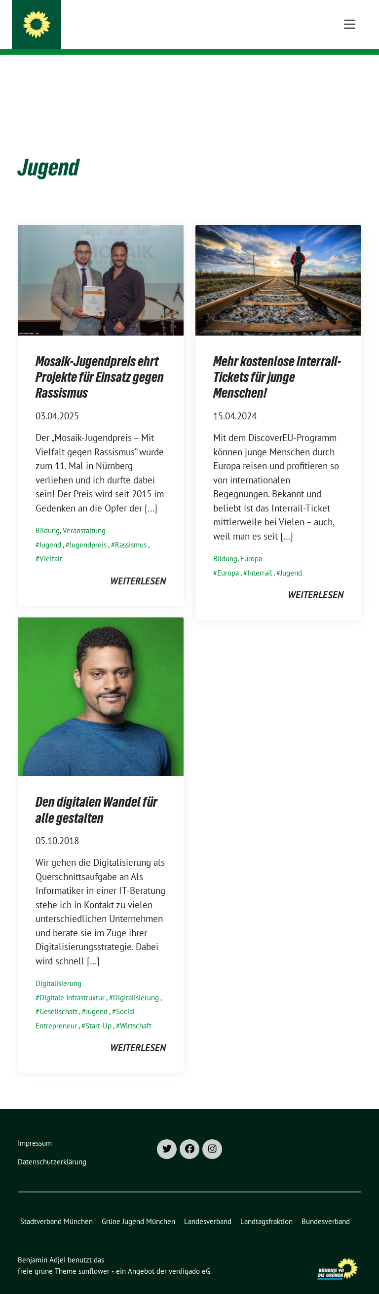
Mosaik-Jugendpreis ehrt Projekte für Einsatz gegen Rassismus (100, 362)
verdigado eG (189, 1255)
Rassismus (131, 529)
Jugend (50, 529)
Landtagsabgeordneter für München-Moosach (160, 34)
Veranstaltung (84, 515)
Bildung (48, 515)
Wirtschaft (136, 1010)
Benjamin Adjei (94, 20)
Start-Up (98, 1010)
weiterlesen (138, 566)
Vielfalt (50, 543)
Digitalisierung (58, 968)
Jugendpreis (88, 529)
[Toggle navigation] (349, 70)
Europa (251, 543)
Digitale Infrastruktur (72, 982)
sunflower (94, 1255)
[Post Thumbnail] (101, 264)
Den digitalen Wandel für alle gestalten (96, 794)
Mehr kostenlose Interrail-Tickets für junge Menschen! (277, 362)
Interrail (259, 557)
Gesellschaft (58, 996)
